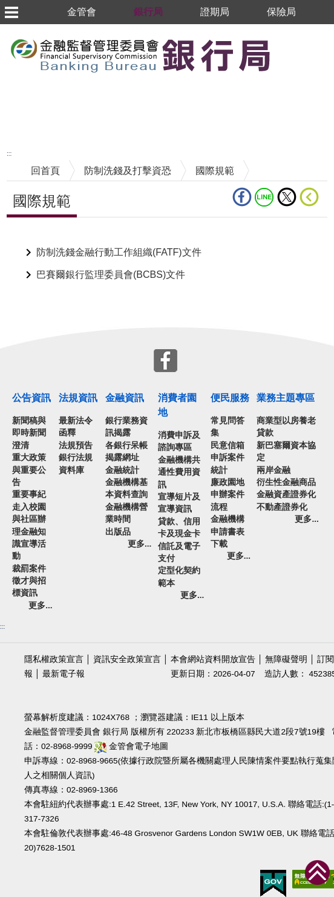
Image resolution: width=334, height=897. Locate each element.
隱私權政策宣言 (54, 659)
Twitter (286, 197)
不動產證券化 (282, 507)
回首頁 (45, 171)
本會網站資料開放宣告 (213, 659)
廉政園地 (227, 482)
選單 (11, 12)
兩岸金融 (273, 470)
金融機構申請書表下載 (227, 531)
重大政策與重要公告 (29, 470)
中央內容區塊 (36, 236)
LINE (264, 197)
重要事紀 (29, 494)
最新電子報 (63, 673)
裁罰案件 (29, 568)
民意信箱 (227, 445)
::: (9, 153)
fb (242, 197)
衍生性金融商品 (286, 482)
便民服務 (230, 398)
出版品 (118, 531)
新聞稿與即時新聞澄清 (29, 433)
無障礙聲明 (286, 659)
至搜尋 (289, 55)
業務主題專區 (286, 398)
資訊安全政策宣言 (127, 659)
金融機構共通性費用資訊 (179, 472)
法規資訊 (78, 398)
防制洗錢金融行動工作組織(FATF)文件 (118, 252)
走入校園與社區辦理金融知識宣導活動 (29, 532)
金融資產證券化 (286, 494)
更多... (40, 605)
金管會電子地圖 (131, 746)
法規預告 (76, 445)
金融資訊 (124, 398)
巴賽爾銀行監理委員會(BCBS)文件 (110, 274)
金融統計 (122, 470)
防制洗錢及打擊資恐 (127, 171)
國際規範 (214, 171)
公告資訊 (31, 398)
